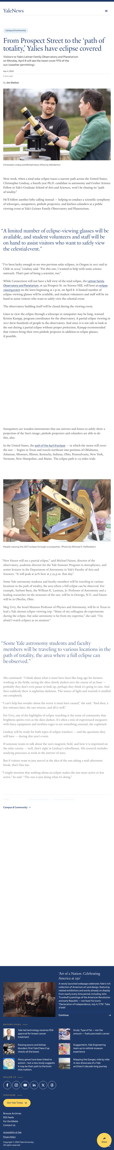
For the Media (10, 1121)
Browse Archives (12, 1113)
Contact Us (9, 1125)
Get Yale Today (17, 1102)
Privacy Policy (9, 1137)
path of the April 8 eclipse (50, 450)
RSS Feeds (8, 1117)
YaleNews (13, 11)
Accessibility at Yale (12, 1132)
